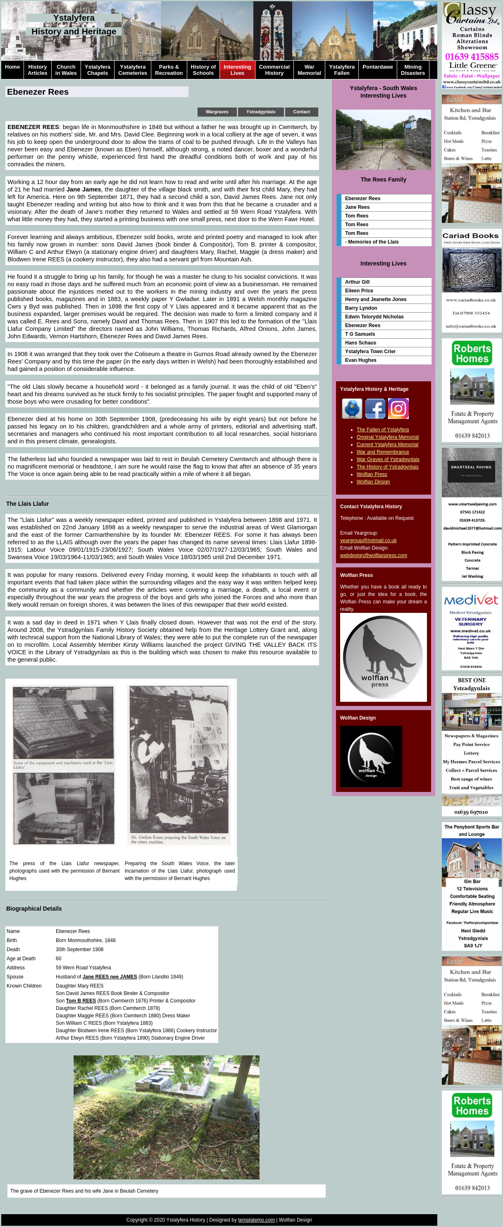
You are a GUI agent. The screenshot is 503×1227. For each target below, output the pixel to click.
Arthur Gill (357, 282)
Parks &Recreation (169, 70)
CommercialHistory (274, 70)
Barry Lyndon (361, 308)
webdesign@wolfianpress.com (373, 555)
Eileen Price (359, 291)
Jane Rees (357, 207)
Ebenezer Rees (362, 198)
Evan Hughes (361, 360)
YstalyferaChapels (97, 70)
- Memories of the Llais (372, 242)
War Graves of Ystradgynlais (388, 459)
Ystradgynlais (261, 111)
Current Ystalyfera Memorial (387, 444)
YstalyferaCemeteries (132, 70)
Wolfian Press (372, 474)
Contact (301, 111)
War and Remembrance (383, 452)
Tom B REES (81, 1001)
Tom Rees (356, 216)
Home (12, 70)
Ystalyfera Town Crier (370, 351)
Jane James (84, 189)
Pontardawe (377, 70)
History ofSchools (203, 70)
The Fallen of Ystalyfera (383, 430)
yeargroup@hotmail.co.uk (368, 540)
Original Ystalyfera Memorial (388, 437)
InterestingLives (237, 70)
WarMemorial (309, 70)
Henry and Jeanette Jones (376, 299)
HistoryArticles (38, 70)
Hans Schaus (360, 343)
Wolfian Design (373, 482)
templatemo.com (256, 1220)
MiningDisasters (413, 70)
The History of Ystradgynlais (388, 467)
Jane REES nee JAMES (110, 977)
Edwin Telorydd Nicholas (374, 317)
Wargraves (217, 111)
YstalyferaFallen (342, 70)
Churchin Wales (66, 70)
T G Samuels (360, 334)
